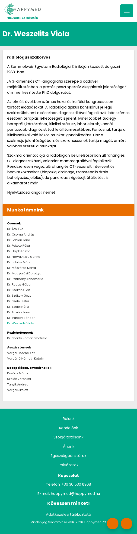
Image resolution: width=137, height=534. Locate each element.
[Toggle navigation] (126, 10)
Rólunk (69, 418)
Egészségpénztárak (68, 455)
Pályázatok (68, 465)
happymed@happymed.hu (75, 493)
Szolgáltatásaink (68, 437)
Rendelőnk (68, 428)
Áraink (68, 446)
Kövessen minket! (68, 503)
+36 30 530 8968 (76, 484)
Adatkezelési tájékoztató (68, 514)
